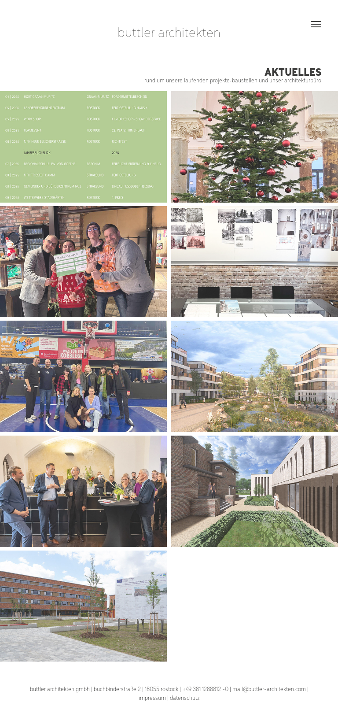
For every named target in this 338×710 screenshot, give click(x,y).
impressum (152, 697)
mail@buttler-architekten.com (269, 688)
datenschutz (185, 697)
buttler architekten (169, 31)
